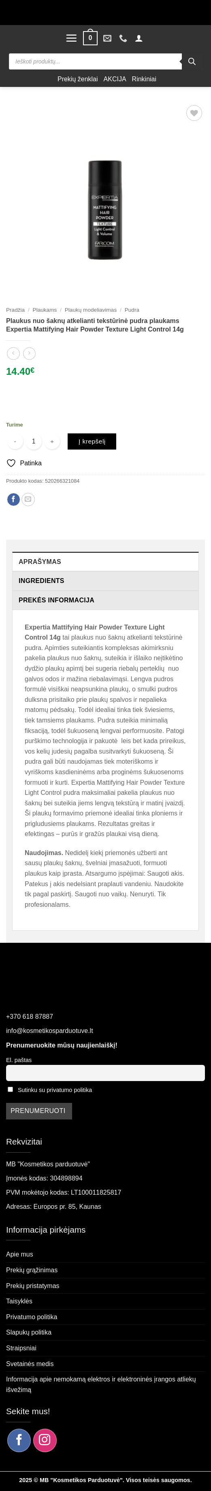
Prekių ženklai (78, 79)
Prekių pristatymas (33, 1285)
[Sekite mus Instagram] (45, 1440)
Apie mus (19, 1254)
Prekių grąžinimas (32, 1270)
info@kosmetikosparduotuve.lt (49, 1030)
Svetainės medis (29, 1363)
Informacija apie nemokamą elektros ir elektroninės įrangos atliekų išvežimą (101, 1384)
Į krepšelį (92, 441)
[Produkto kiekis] (34, 441)
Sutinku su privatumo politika (55, 1090)
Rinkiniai (144, 79)
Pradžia (15, 310)
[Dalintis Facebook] (13, 499)
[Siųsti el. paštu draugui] (28, 499)
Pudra (132, 310)
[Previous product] (29, 353)
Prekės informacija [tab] (56, 600)
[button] (71, 38)
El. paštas (19, 1060)
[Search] (192, 61)
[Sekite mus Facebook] (19, 1440)
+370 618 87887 (29, 1016)
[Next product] (13, 353)
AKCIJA (115, 79)
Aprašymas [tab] (40, 561)
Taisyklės (19, 1301)
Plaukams (45, 310)
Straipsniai (21, 1348)
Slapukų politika (28, 1332)
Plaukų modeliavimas (91, 310)
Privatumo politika (31, 1317)
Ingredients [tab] (41, 580)
